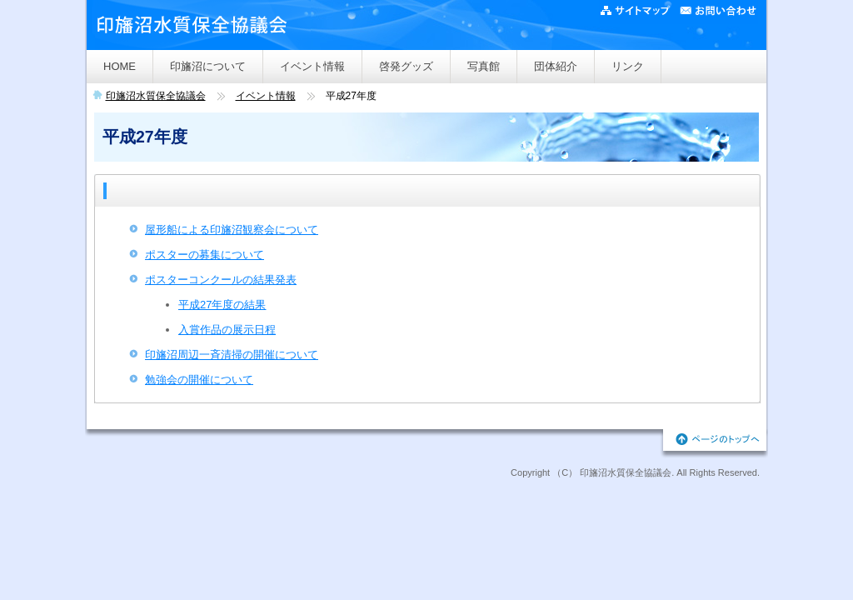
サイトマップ (638, 12)
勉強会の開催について (199, 379)
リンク (627, 66)
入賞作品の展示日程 (227, 329)
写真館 (483, 66)
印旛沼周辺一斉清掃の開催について (231, 354)
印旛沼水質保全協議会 (156, 96)
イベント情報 (312, 66)
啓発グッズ (406, 66)
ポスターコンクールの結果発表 (221, 279)
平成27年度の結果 (222, 304)
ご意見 (717, 12)
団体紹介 (555, 66)
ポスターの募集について (204, 254)
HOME (119, 66)
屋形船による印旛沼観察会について (231, 229)
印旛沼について (208, 66)
